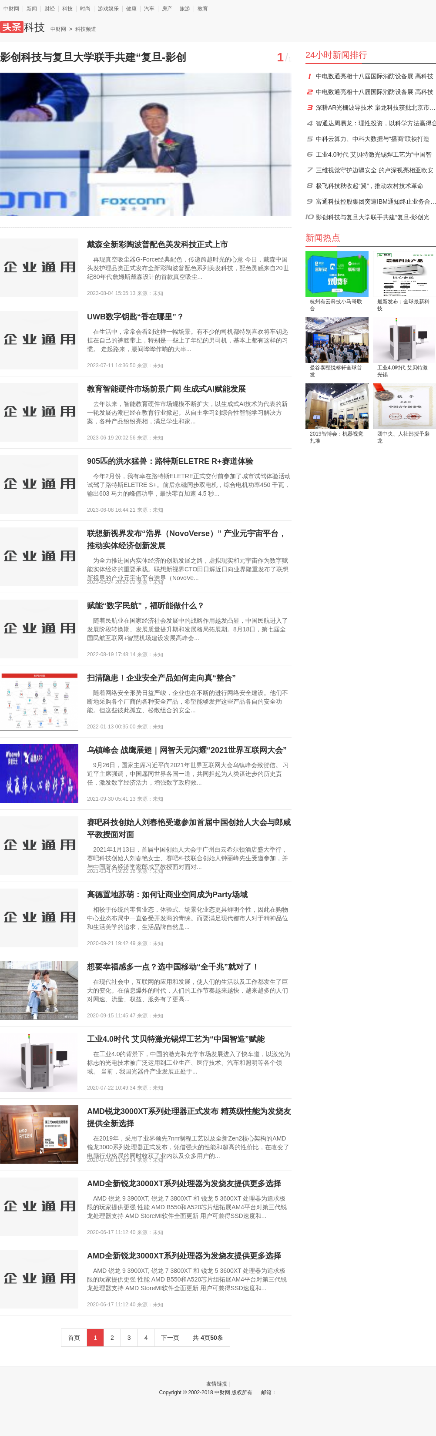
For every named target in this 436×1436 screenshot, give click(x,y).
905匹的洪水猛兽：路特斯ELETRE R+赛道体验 (170, 461)
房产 (167, 9)
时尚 (85, 9)
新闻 (32, 9)
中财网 (11, 9)
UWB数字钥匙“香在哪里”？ (135, 316)
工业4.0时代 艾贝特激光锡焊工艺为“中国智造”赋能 (176, 1039)
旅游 (185, 9)
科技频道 (85, 29)
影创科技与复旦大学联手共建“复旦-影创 (93, 57)
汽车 (149, 9)
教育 (203, 9)
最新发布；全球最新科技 (403, 305)
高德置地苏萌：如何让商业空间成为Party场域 (167, 894)
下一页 (170, 1337)
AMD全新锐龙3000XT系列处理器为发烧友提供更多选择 (184, 1183)
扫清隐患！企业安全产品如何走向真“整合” (161, 678)
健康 (131, 9)
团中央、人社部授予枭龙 (403, 437)
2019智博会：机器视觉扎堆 (336, 437)
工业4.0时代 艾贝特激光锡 (402, 371)
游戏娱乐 (108, 9)
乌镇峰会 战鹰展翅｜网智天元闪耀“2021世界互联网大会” (187, 750)
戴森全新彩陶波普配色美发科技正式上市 (157, 244)
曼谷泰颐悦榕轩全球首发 (336, 371)
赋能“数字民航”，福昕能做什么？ (146, 605)
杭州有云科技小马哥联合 (336, 305)
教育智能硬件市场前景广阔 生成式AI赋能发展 (166, 389)
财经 (49, 9)
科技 (67, 9)
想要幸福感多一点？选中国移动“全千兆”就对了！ (173, 967)
